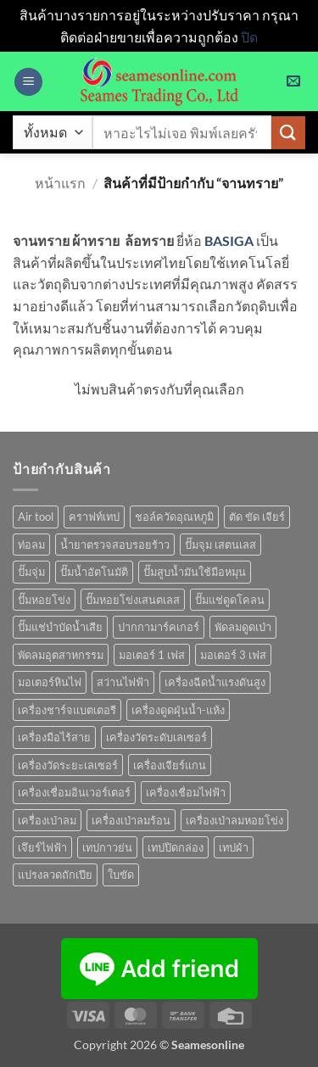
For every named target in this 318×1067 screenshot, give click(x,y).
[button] (28, 82)
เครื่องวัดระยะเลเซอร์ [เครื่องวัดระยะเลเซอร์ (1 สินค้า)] (68, 765)
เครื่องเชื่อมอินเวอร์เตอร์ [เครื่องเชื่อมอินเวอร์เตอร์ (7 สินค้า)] (74, 792)
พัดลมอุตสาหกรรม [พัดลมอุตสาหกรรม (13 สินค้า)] (60, 655)
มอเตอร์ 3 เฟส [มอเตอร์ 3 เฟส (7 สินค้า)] (233, 655)
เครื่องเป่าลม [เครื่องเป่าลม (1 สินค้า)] (47, 820)
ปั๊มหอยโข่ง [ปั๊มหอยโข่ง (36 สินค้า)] (44, 599)
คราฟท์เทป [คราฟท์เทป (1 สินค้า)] (94, 516)
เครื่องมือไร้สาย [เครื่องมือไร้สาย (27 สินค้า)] (54, 737)
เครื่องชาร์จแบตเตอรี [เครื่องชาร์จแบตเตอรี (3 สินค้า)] (67, 710)
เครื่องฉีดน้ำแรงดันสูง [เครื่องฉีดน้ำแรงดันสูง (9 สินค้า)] (215, 682)
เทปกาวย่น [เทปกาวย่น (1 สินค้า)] (107, 847)
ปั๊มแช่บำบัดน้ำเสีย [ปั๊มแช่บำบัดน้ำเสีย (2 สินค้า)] (60, 627)
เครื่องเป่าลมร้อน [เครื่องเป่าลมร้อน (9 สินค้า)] (131, 820)
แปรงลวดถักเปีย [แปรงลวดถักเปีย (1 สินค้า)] (55, 874)
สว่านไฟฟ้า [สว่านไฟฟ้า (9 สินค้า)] (123, 682)
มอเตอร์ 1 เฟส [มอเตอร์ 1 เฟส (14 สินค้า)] (152, 655)
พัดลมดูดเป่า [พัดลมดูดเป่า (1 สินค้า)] (243, 627)
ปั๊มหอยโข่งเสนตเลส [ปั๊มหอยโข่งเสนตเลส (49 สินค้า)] (133, 599)
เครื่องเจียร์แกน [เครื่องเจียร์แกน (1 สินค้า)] (169, 765)
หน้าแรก (60, 183)
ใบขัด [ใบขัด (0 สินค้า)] (121, 874)
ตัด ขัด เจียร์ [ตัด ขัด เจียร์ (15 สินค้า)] (257, 516)
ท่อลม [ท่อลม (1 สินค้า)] (31, 544)
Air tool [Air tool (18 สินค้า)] (35, 516)
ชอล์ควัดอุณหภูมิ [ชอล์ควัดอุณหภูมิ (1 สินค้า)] (174, 516)
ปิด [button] (249, 37)
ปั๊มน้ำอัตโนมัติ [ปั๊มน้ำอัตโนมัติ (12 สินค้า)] (94, 571)
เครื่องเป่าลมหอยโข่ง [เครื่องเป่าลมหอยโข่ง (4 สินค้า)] (234, 820)
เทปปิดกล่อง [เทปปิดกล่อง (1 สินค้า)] (176, 847)
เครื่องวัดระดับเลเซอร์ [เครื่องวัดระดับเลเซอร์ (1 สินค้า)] (156, 737)
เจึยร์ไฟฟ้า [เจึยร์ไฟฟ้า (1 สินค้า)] (42, 847)
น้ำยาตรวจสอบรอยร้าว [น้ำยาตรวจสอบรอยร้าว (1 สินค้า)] (115, 544)
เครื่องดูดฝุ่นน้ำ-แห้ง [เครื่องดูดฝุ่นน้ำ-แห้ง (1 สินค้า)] (178, 710)
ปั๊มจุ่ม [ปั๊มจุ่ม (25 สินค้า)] (31, 571)
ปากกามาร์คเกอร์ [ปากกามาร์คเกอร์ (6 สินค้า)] (158, 627)
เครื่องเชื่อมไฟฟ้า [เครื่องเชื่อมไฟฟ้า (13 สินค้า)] (186, 792)
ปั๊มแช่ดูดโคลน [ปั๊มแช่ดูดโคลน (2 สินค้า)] (230, 599)
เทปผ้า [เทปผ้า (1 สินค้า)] (233, 847)
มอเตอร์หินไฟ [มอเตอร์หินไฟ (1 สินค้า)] (49, 682)
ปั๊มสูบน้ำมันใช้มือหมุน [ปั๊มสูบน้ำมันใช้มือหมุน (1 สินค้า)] (194, 571)
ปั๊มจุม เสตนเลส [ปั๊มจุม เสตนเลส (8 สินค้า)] (220, 544)
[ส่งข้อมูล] (288, 132)
